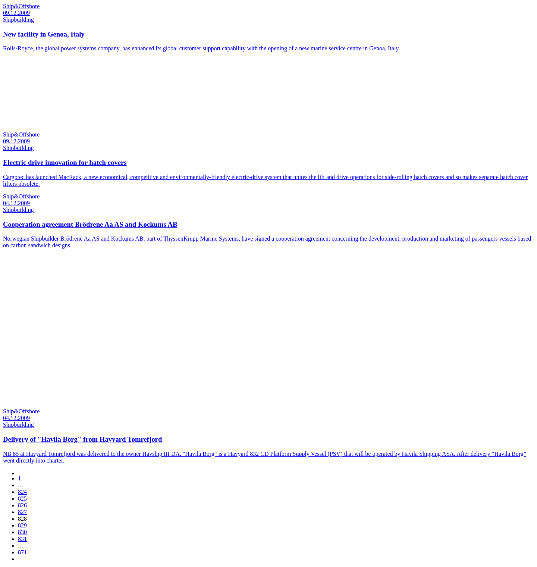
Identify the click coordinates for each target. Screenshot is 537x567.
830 (22, 532)
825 (22, 498)
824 (22, 492)
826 (22, 505)
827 (22, 512)
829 (22, 525)
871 (22, 552)
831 (22, 539)
